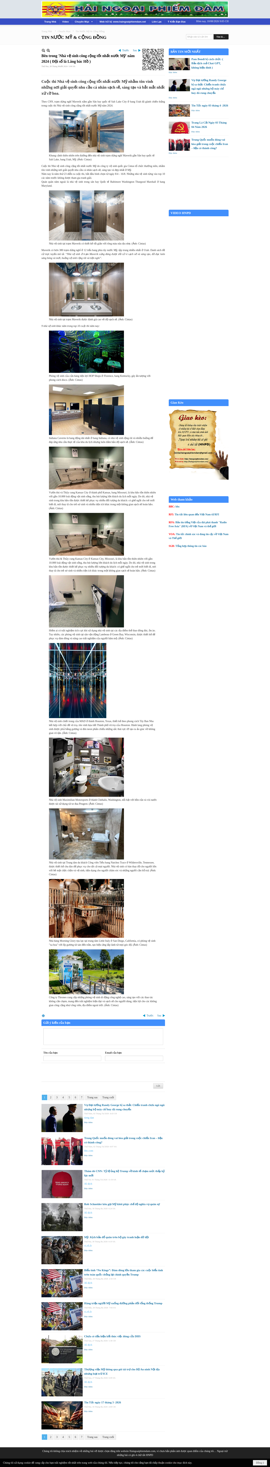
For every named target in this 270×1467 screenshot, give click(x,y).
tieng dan (89, 1117)
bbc (178, 506)
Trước (125, 50)
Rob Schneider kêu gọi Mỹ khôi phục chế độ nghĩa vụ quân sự (122, 1204)
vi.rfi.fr (88, 1245)
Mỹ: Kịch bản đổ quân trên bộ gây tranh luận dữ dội (116, 1237)
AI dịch (88, 1183)
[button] (84, 21)
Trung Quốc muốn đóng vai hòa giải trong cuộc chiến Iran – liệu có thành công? (209, 144)
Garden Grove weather (199, 208)
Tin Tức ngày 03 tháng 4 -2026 (209, 105)
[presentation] (71, 1072)
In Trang (43, 1016)
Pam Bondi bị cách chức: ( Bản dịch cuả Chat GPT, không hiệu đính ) (207, 63)
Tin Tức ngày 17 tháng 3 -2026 (102, 1402)
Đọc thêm (88, 1122)
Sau (135, 50)
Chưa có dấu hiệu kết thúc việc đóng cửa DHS (112, 1336)
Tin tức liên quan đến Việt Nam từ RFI (197, 514)
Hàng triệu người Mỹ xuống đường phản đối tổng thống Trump (123, 1303)
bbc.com (88, 1150)
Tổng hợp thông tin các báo (191, 546)
